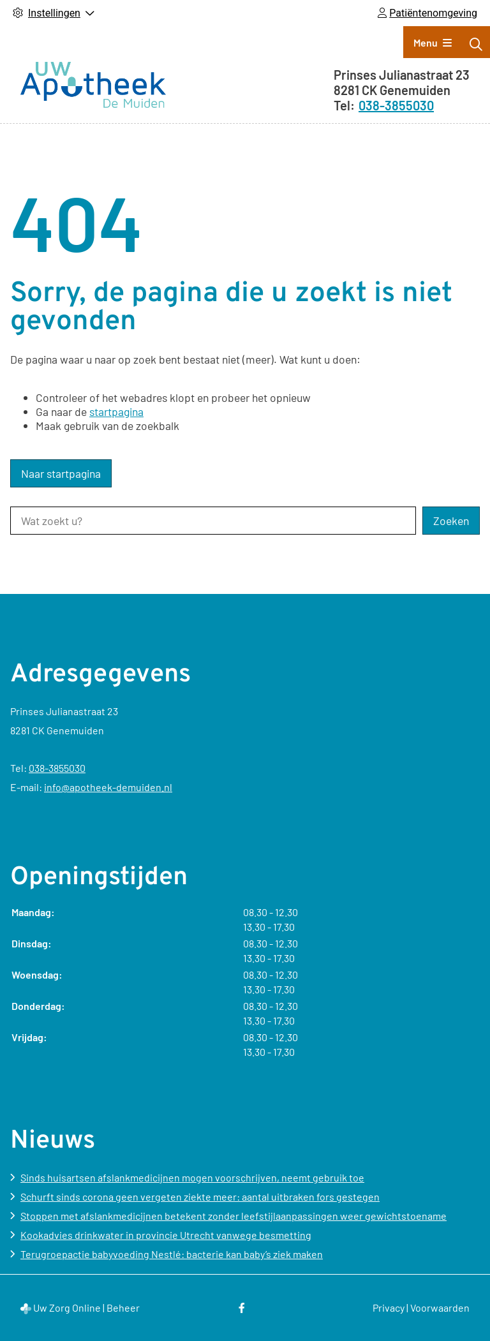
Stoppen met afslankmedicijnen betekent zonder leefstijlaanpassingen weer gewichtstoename (233, 1216)
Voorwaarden (440, 1307)
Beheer (123, 1307)
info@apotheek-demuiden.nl (108, 787)
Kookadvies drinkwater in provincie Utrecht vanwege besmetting (165, 1235)
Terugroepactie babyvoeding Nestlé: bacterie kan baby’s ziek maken (171, 1254)
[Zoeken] (476, 44)
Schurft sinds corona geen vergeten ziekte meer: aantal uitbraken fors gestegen (200, 1196)
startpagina (116, 411)
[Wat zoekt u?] (213, 521)
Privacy (389, 1307)
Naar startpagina (61, 473)
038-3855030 (57, 768)
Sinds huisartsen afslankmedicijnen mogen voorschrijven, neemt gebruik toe (192, 1177)
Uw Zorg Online (67, 1307)
